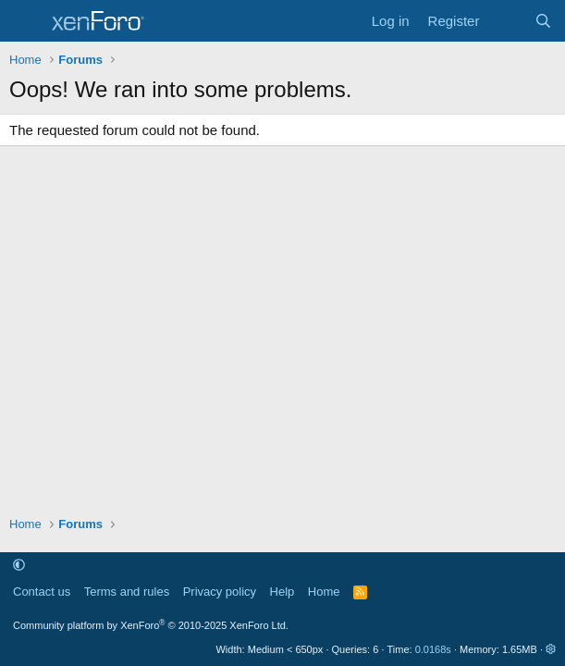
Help (282, 591)
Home (324, 591)
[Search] (543, 21)
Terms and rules (126, 591)
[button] (19, 565)
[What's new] (506, 21)
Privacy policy (219, 591)
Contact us (41, 591)
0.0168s (433, 649)
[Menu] (25, 21)
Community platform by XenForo (151, 625)
